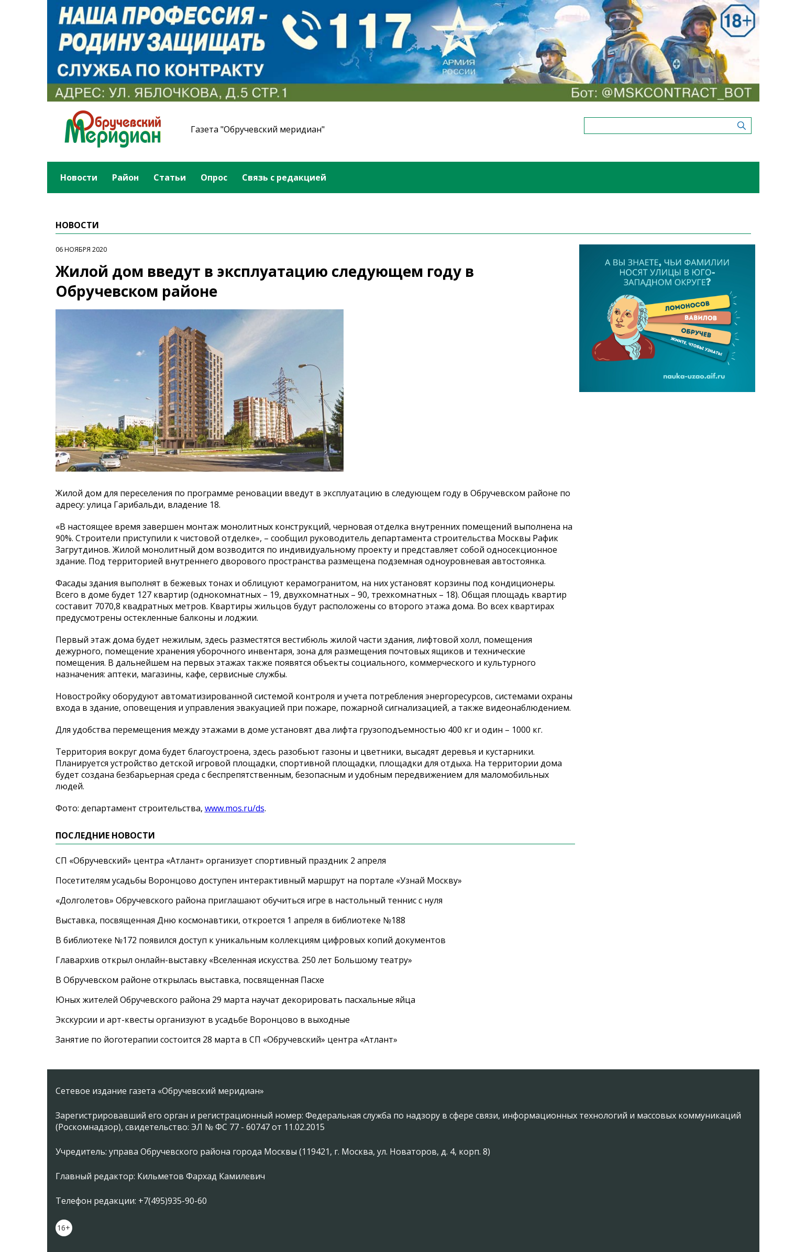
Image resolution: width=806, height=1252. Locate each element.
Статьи (169, 177)
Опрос (214, 177)
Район (125, 177)
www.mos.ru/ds (234, 808)
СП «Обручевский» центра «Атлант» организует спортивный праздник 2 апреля (221, 860)
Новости (78, 177)
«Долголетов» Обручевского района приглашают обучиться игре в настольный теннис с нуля (249, 900)
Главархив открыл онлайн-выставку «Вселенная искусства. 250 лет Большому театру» (234, 960)
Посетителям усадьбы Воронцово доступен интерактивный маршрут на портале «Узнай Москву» (259, 880)
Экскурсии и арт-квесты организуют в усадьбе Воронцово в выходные (203, 1019)
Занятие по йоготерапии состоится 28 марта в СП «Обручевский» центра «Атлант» (227, 1039)
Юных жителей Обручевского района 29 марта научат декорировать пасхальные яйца (235, 999)
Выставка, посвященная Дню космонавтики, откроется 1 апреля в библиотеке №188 (230, 920)
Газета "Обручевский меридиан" (258, 129)
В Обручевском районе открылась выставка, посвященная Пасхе (190, 980)
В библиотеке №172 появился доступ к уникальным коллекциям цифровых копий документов (251, 940)
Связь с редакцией (284, 177)
